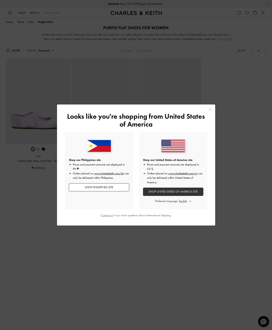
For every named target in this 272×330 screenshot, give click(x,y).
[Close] (210, 109)
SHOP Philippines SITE (99, 187)
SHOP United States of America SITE (173, 191)
